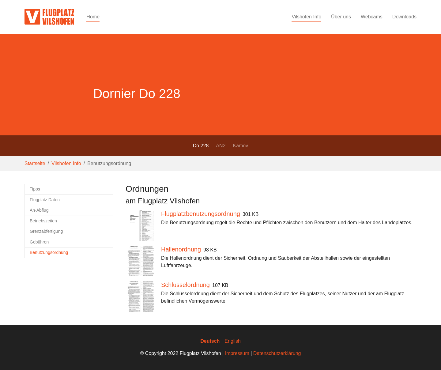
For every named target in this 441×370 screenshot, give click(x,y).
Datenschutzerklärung (277, 353)
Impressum (237, 353)
